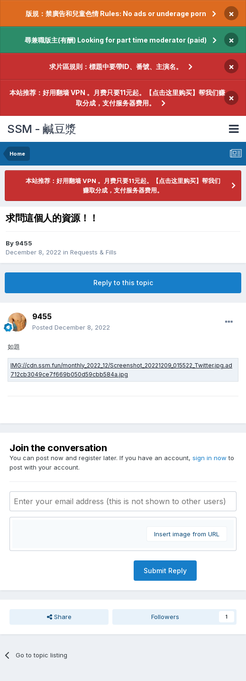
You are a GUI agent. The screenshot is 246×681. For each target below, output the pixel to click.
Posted (71, 327)
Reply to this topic (123, 283)
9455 (23, 243)
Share (59, 617)
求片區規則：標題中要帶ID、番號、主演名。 (115, 66)
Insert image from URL (186, 534)
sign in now (209, 458)
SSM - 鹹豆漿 (41, 129)
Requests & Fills (93, 252)
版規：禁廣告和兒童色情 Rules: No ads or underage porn (116, 13)
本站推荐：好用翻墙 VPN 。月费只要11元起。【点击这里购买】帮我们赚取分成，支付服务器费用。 (117, 97)
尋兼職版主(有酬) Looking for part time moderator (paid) (116, 40)
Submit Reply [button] (165, 571)
